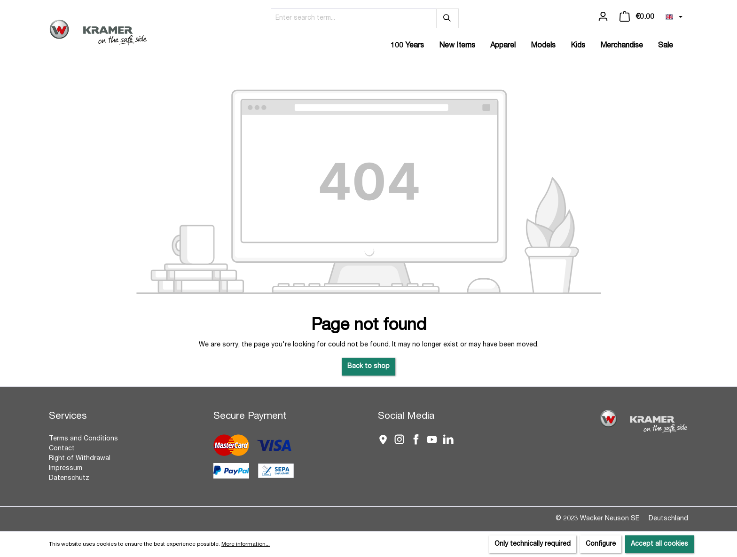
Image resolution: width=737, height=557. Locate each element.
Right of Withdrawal (79, 458)
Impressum (65, 468)
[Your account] (603, 17)
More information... (245, 544)
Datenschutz (69, 478)
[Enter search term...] (354, 18)
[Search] (447, 18)
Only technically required (532, 544)
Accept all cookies (659, 544)
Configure (601, 544)
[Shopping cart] (637, 17)
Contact (62, 449)
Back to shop (368, 366)
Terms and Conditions (83, 439)
